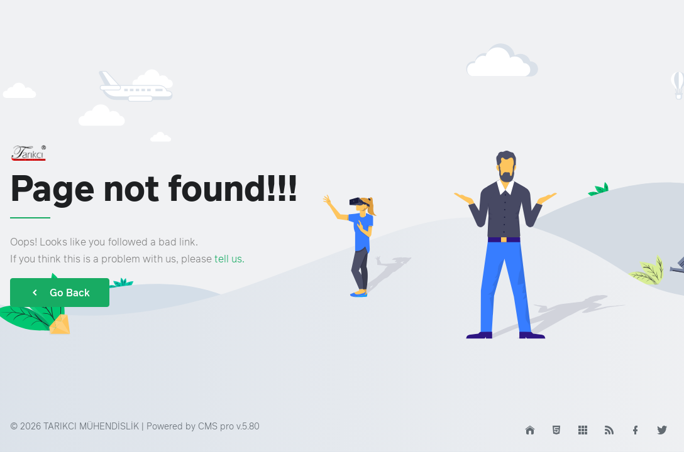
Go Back (60, 292)
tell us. (229, 259)
